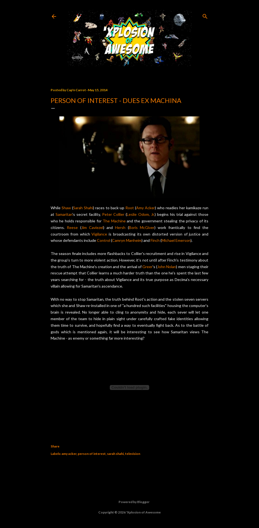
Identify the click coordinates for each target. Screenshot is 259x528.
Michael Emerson (176, 240)
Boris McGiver (141, 227)
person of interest (92, 454)
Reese (72, 227)
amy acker (69, 454)
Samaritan (64, 214)
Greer (147, 266)
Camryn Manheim (127, 240)
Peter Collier (113, 214)
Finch (155, 240)
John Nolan (166, 266)
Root (129, 207)
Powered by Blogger (129, 502)
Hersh (120, 227)
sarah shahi (115, 454)
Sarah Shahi (83, 207)
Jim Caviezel (92, 227)
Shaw (66, 207)
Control (103, 240)
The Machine (114, 221)
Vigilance (99, 234)
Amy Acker (145, 207)
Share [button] (55, 446)
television (132, 454)
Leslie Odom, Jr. (140, 214)
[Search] (205, 15)
